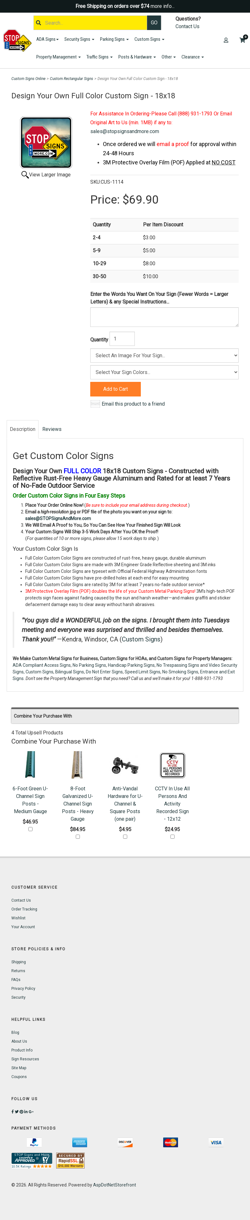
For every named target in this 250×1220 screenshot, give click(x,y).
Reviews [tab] (52, 429)
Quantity (99, 340)
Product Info (22, 1050)
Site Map (18, 1068)
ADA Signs (47, 39)
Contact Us (187, 26)
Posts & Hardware (137, 57)
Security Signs (79, 39)
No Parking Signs (89, 665)
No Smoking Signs (180, 671)
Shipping (18, 962)
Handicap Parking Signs (131, 665)
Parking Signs (114, 39)
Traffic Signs (99, 57)
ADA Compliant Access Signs (42, 665)
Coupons (19, 1077)
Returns (18, 971)
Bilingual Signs (69, 671)
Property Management (58, 57)
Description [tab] (22, 429)
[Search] (90, 22)
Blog (15, 1032)
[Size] (164, 355)
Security (18, 997)
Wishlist (18, 918)
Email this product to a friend (133, 404)
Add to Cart (115, 389)
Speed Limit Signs (142, 671)
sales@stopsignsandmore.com (124, 131)
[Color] (164, 372)
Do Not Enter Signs (104, 671)
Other (169, 57)
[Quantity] (122, 339)
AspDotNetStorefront (114, 1184)
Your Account (23, 927)
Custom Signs (149, 39)
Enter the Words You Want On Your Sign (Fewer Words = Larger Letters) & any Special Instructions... (159, 298)
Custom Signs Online (28, 79)
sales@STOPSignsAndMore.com (58, 518)
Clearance (193, 57)
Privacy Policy (23, 988)
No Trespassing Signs (178, 665)
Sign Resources (25, 1059)
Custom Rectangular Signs (71, 79)
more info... (163, 6)
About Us (19, 1041)
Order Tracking (24, 909)
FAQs (16, 980)
